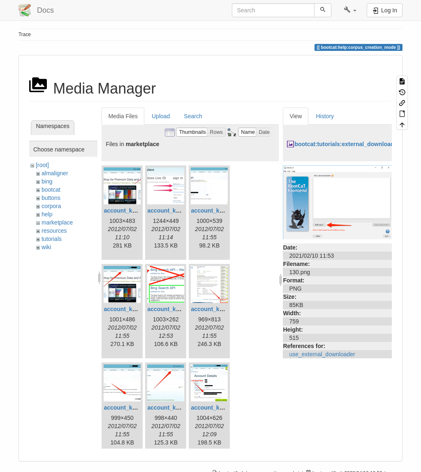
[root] (42, 165)
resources (54, 230)
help (47, 214)
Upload (161, 116)
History (325, 116)
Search (193, 116)
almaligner (55, 173)
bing (47, 181)
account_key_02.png (175, 210)
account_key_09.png (219, 407)
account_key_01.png (132, 210)
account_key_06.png (219, 309)
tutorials (52, 239)
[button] (350, 10)
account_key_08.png (175, 407)
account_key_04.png (132, 309)
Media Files (123, 116)
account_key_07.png (132, 407)
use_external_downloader (322, 354)
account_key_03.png (219, 210)
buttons (51, 198)
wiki (46, 247)
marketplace (57, 222)
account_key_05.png (175, 309)
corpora (51, 206)
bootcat (51, 189)
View (295, 116)
